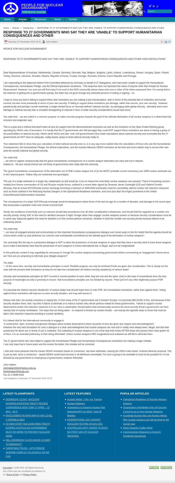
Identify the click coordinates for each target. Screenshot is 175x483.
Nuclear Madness (76, 403)
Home (6, 28)
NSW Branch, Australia (33, 12)
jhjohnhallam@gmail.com (16, 371)
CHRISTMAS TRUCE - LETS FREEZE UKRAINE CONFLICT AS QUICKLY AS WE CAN (27, 452)
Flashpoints (28, 28)
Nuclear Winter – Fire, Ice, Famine (84, 399)
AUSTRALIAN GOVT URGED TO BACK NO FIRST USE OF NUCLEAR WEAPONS (87, 432)
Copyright (7, 468)
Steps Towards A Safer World (137, 428)
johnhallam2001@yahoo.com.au (19, 368)
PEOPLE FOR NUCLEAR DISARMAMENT (42, 6)
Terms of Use (12, 474)
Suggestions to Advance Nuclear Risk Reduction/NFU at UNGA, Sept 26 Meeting (86, 411)
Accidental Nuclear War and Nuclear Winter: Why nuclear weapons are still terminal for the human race (146, 419)
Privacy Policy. (30, 474)
